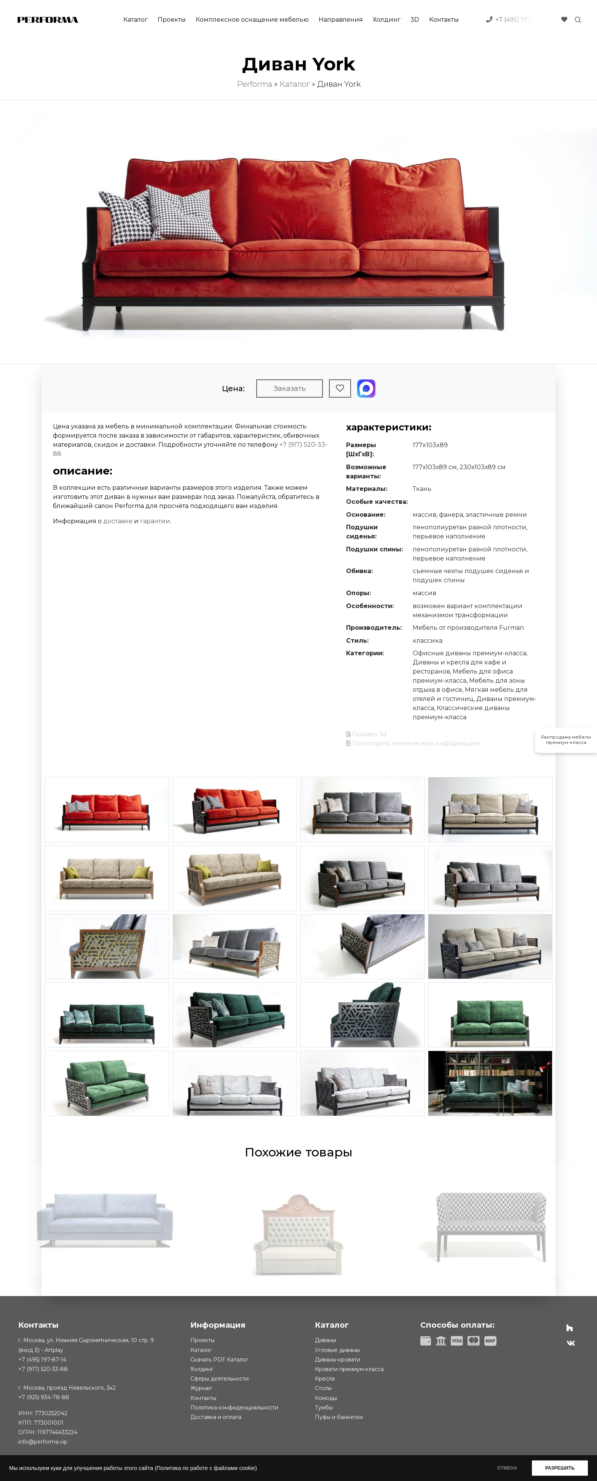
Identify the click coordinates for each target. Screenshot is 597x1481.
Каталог (135, 19)
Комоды (326, 1398)
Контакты (444, 19)
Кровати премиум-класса (349, 1369)
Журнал (201, 1388)
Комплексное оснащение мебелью (252, 19)
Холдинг (387, 19)
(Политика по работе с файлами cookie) (206, 1468)
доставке (117, 521)
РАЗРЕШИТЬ (560, 1468)
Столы (323, 1388)
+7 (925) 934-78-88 (43, 1397)
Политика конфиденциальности (234, 1407)
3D (414, 19)
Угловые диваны (337, 1350)
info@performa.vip (42, 1441)
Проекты (172, 19)
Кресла (325, 1378)
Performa (254, 84)
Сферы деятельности (219, 1378)
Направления (341, 19)
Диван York (339, 84)
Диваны (325, 1340)
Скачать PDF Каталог (219, 1359)
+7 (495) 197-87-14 (42, 1359)
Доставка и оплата (215, 1417)
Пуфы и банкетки (339, 1417)
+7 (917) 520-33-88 (43, 1369)
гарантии (155, 521)
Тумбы (324, 1407)
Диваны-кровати (337, 1359)
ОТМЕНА (507, 1468)
